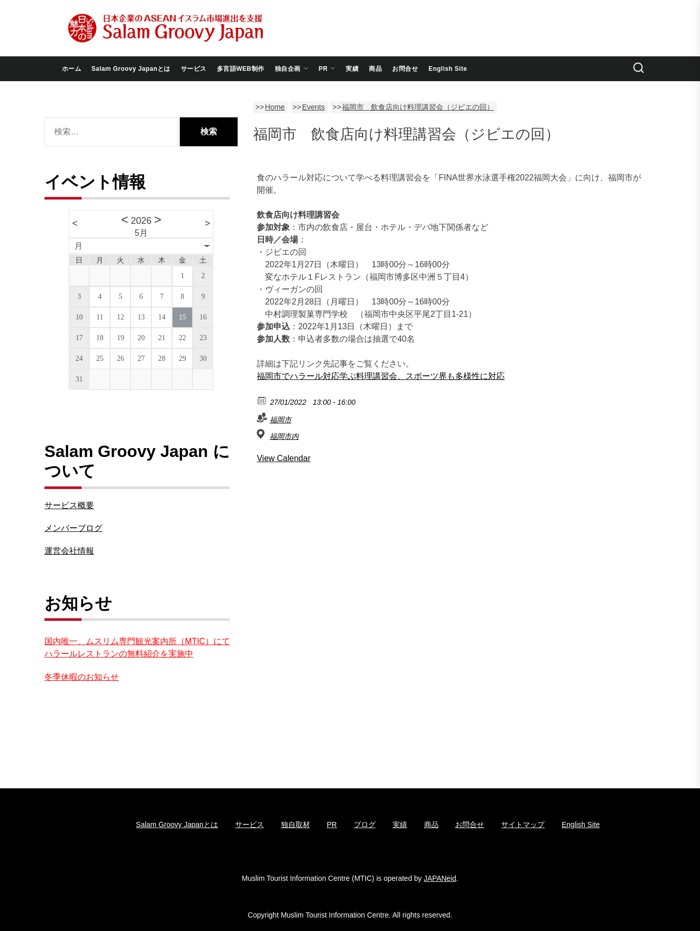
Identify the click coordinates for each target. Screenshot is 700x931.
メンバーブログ (73, 528)
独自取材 (295, 824)
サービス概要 (69, 505)
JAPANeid (440, 878)
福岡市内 (284, 436)
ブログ (365, 824)
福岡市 (280, 420)
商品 (375, 68)
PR (327, 68)
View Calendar (283, 458)
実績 (352, 68)
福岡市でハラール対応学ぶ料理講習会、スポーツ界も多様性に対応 (381, 376)
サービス (194, 68)
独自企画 (291, 68)
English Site (447, 68)
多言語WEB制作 (241, 68)
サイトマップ (523, 824)
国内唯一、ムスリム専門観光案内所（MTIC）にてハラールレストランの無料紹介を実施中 (137, 647)
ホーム (72, 68)
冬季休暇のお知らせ (81, 677)
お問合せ (405, 68)
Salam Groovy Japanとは (130, 68)
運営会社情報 (69, 550)
